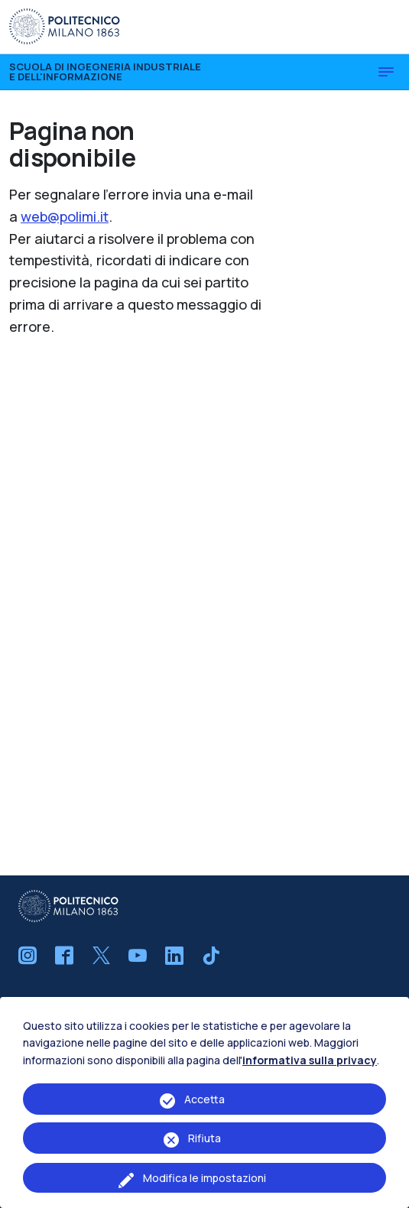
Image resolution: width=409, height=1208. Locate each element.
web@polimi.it (65, 216)
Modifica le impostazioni (204, 1178)
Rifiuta (204, 1138)
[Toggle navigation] (386, 72)
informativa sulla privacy (309, 1060)
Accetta (204, 1099)
